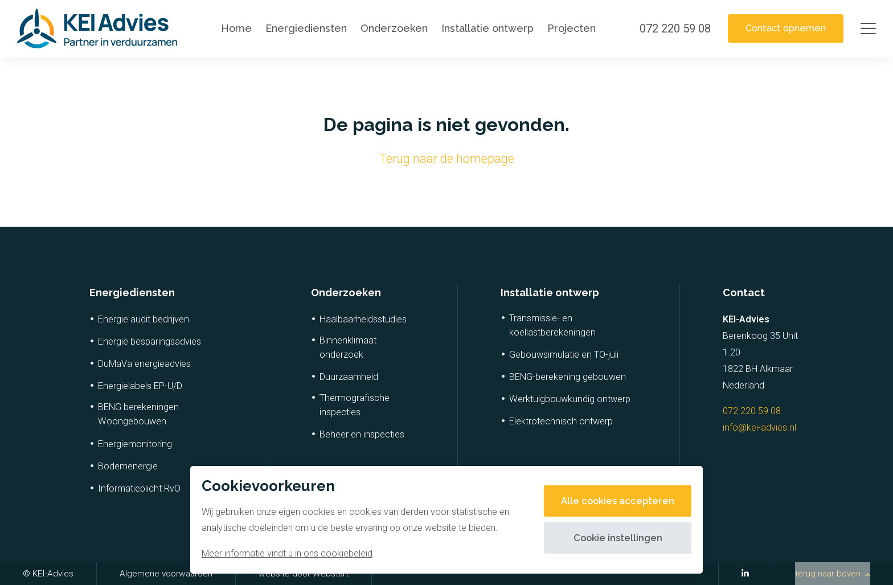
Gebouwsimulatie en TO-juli (563, 354)
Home (232, 28)
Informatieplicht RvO (139, 488)
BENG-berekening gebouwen (567, 376)
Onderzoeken (390, 28)
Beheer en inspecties (361, 434)
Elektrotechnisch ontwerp (561, 421)
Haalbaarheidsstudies (363, 319)
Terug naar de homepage (446, 159)
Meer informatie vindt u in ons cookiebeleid (287, 553)
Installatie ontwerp (483, 28)
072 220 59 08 (752, 411)
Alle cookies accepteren (613, 501)
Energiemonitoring (135, 444)
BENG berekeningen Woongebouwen (138, 414)
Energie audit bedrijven (143, 319)
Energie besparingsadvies (149, 341)
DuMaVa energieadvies (144, 363)
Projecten (567, 28)
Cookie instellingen (613, 538)
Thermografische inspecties (354, 405)
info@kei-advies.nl (759, 427)
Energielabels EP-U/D (140, 386)
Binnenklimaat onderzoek (347, 347)
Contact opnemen (781, 28)
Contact (744, 292)
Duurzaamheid (348, 376)
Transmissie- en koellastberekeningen (552, 325)
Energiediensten (302, 28)
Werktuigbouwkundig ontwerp (569, 399)
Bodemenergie (128, 466)
